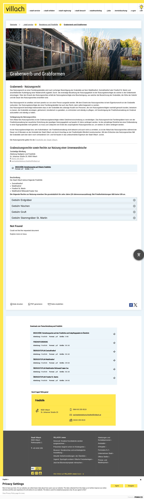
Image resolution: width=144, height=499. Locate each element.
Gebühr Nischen (21, 206)
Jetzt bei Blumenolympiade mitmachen (67, 463)
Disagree (131, 486)
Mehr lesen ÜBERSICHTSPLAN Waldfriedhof (114, 360)
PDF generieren (35, 304)
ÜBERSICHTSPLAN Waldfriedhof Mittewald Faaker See (50, 368)
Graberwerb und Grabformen (75, 24)
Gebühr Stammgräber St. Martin (29, 217)
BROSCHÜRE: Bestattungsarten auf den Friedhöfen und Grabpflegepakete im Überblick (61, 333)
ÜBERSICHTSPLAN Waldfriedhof (43, 359)
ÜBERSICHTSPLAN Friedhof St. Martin (45, 377)
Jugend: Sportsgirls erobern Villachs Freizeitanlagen (72, 459)
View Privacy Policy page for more (14, 493)
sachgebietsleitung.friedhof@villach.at (26, 161)
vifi (141, 8)
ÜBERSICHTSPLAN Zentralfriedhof (44, 350)
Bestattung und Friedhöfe (48, 24)
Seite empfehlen (55, 304)
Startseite (13, 24)
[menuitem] (34, 8)
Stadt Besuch (80, 11)
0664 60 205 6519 (79, 409)
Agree (117, 486)
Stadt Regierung (65, 11)
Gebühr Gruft (19, 211)
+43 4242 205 (38, 448)
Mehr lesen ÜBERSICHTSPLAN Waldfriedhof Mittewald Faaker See (114, 369)
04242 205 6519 (17, 159)
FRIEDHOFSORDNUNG (40, 342)
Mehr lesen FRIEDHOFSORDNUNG (114, 342)
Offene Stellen (103, 457)
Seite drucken (16, 304)
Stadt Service (35, 11)
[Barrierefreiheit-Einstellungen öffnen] (139, 255)
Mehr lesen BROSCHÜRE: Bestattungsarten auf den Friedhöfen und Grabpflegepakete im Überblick (114, 334)
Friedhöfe (39, 400)
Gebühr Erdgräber (22, 200)
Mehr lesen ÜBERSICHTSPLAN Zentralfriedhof (114, 351)
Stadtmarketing (96, 11)
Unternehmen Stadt (105, 453)
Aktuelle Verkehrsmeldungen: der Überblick (69, 456)
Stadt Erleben (49, 11)
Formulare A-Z (103, 450)
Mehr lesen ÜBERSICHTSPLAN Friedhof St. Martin (114, 377)
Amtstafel (101, 443)
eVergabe (101, 447)
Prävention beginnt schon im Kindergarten (68, 447)
